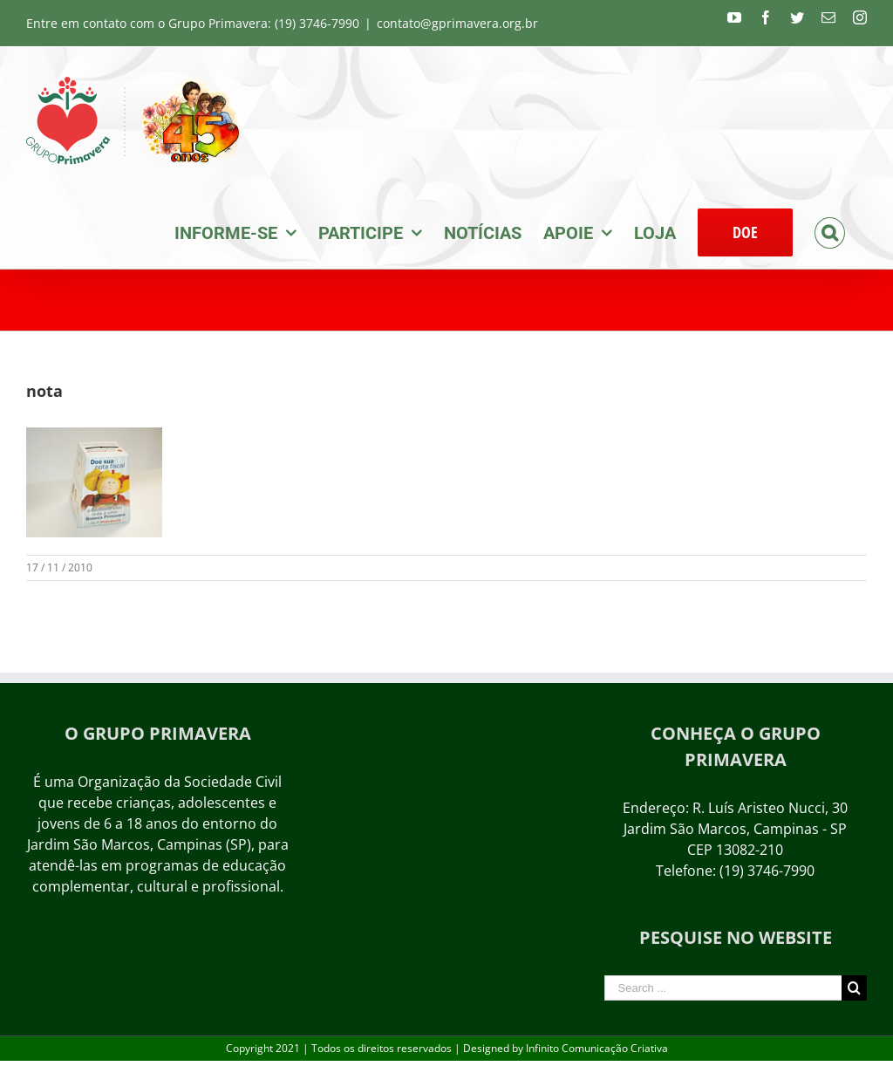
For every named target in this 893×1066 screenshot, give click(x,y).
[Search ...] (723, 988)
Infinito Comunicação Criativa (597, 1048)
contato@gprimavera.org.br (457, 23)
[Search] (830, 231)
